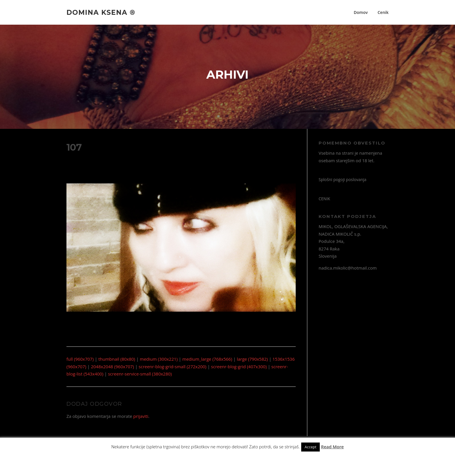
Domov (361, 12)
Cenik (383, 12)
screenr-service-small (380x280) (140, 374)
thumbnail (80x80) (116, 359)
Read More (332, 446)
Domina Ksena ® (100, 12)
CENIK (324, 198)
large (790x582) (252, 359)
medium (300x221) (159, 359)
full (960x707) (80, 359)
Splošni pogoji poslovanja (342, 179)
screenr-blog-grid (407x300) (239, 366)
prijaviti (140, 416)
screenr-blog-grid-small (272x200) (173, 366)
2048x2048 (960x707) (112, 366)
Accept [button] (311, 446)
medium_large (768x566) (207, 359)
